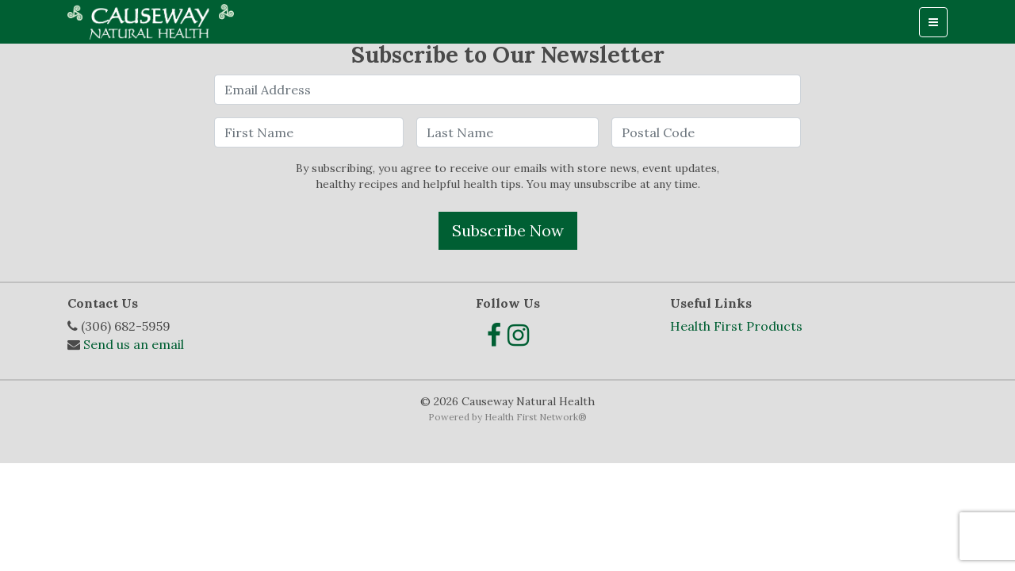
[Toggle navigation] (933, 22)
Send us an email (133, 344)
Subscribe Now (508, 230)
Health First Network (531, 417)
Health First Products (736, 326)
